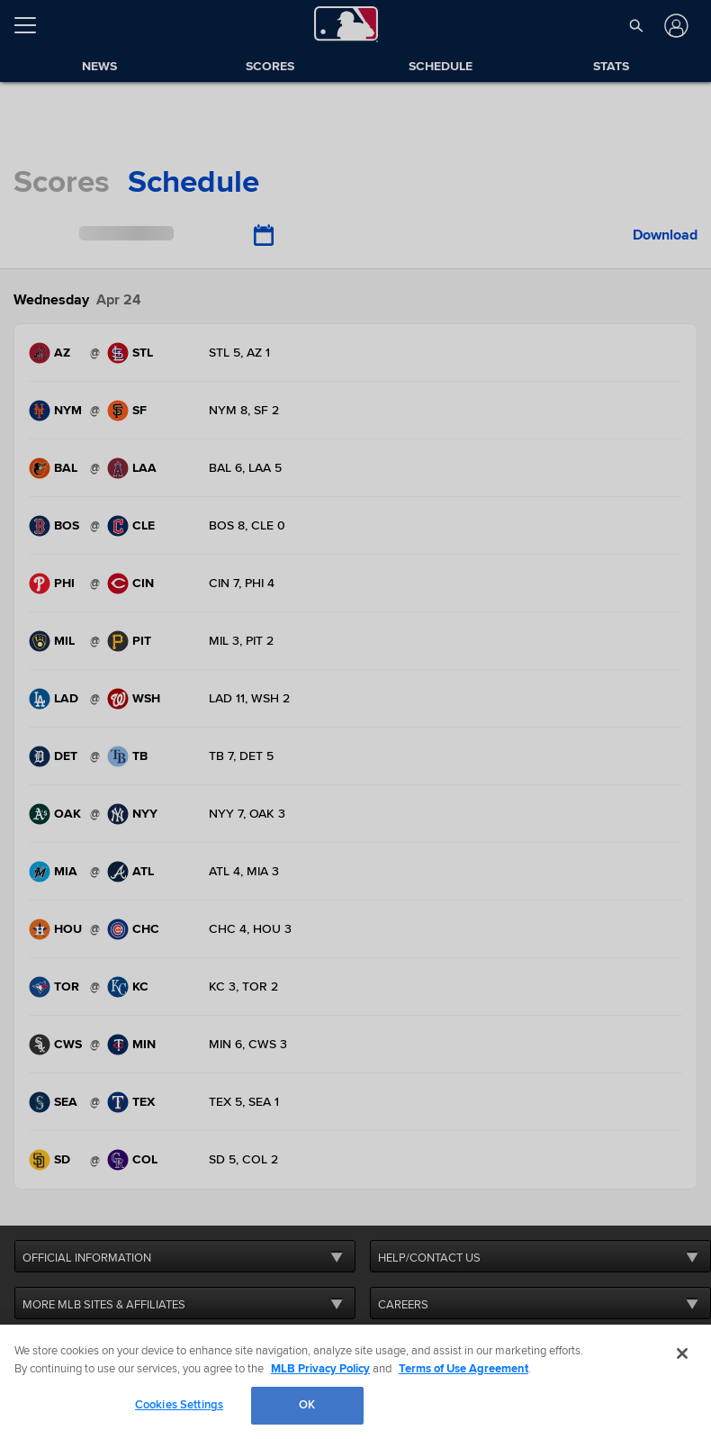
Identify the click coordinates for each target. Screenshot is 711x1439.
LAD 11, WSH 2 (249, 698)
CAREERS (403, 1305)
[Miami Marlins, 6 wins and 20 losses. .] (57, 871)
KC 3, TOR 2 (243, 986)
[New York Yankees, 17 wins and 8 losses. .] (136, 814)
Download (665, 235)
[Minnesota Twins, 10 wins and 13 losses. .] (136, 1044)
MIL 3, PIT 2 (241, 640)
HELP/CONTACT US (429, 1258)
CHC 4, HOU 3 (250, 929)
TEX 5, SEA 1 (244, 1101)
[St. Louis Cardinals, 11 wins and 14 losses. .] (136, 353)
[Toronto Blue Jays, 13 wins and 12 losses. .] (57, 987)
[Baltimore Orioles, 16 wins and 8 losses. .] (57, 468)
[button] (636, 25)
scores (62, 182)
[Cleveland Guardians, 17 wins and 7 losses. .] (136, 526)
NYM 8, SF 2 (244, 410)
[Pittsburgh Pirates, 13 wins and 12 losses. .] (136, 641)
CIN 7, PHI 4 (241, 583)
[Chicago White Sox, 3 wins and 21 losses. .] (57, 1044)
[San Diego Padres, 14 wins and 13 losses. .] (57, 1160)
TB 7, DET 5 (241, 756)
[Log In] (674, 25)
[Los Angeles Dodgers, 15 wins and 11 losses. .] (57, 699)
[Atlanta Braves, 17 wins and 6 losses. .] (136, 871)
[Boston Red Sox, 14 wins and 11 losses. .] (57, 526)
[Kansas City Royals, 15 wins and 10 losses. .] (136, 987)
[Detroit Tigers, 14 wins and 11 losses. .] (57, 756)
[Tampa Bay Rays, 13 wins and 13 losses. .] (136, 756)
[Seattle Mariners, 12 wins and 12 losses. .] (57, 1102)
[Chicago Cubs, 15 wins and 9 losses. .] (136, 929)
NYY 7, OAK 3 (247, 813)
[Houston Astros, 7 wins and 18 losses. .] (57, 929)
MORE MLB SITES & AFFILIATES (103, 1305)
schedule (193, 182)
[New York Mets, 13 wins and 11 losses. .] (57, 410)
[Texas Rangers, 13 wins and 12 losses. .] (136, 1102)
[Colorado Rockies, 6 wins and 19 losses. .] (136, 1160)
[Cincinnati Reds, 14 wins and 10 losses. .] (136, 583)
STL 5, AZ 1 (239, 352)
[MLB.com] (48, 1380)
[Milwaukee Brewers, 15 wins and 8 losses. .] (57, 641)
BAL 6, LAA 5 (245, 467)
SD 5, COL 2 (243, 1159)
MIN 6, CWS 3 (248, 1044)
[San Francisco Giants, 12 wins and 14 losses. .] (136, 410)
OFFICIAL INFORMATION (86, 1258)
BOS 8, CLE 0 (247, 525)
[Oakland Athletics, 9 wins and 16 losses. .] (57, 814)
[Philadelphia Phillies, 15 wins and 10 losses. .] (57, 583)
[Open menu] (32, 25)
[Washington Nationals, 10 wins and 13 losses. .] (136, 699)
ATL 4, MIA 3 (244, 871)
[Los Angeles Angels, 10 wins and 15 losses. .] (136, 468)
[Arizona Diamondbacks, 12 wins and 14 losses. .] (57, 353)
